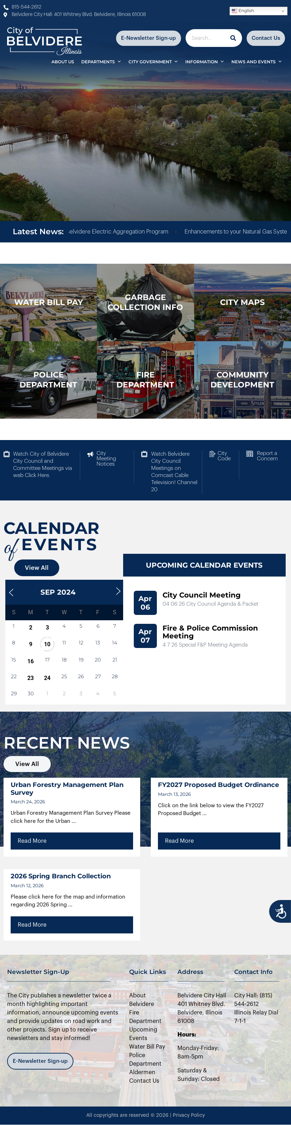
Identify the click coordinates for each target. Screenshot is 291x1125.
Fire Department (145, 380)
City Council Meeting (202, 595)
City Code (224, 456)
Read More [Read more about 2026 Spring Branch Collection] (32, 925)
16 (30, 661)
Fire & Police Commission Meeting (210, 632)
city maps (242, 302)
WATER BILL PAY (48, 302)
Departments (101, 62)
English (243, 11)
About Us (62, 61)
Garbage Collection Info (145, 302)
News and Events (256, 62)
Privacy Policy (189, 1115)
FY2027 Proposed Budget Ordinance (218, 785)
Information (204, 62)
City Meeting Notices (106, 459)
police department (48, 380)
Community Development (242, 380)
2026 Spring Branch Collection (61, 876)
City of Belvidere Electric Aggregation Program (119, 232)
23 (30, 678)
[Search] (233, 38)
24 (47, 678)
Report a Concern (267, 456)
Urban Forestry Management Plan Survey (67, 789)
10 (47, 644)
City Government (153, 62)
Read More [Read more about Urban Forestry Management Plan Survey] (32, 841)
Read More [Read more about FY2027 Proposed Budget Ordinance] (179, 841)
